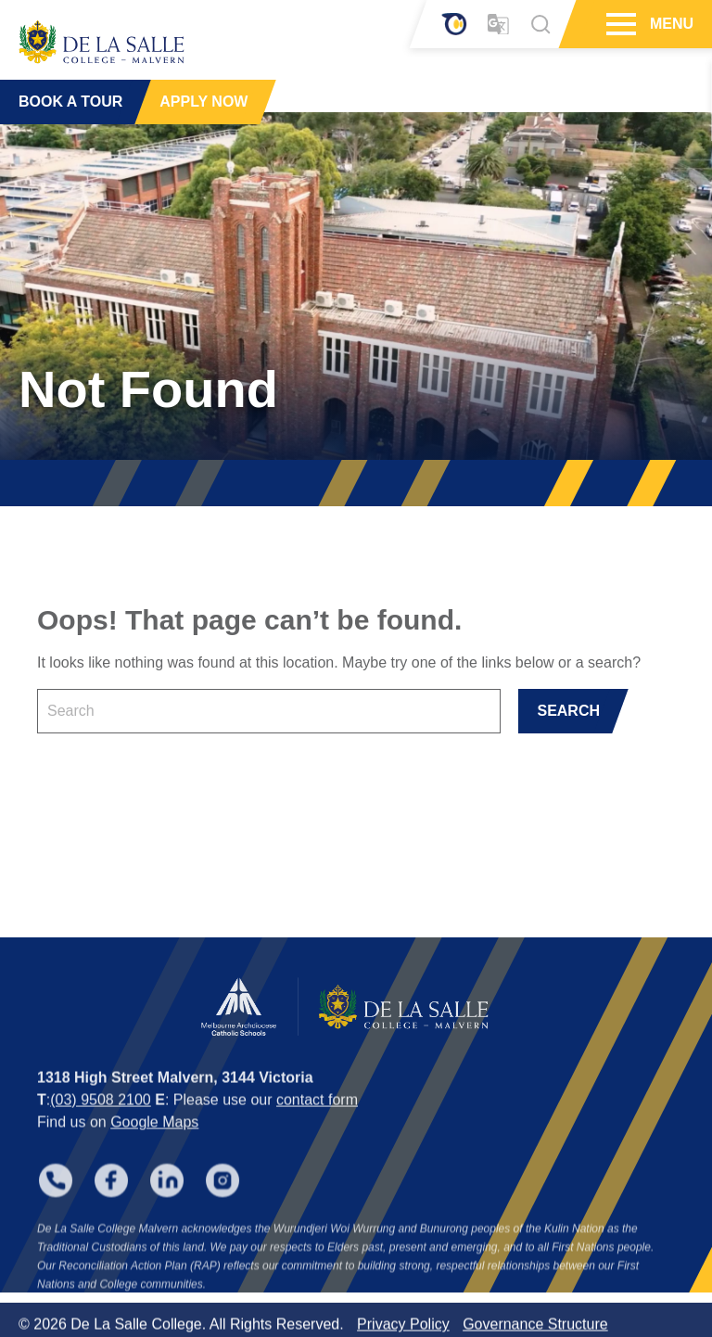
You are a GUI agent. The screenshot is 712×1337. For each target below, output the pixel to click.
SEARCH (568, 711)
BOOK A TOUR (70, 101)
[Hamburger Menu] (619, 24)
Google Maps (154, 1139)
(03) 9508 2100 (100, 1117)
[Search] (540, 24)
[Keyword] (269, 711)
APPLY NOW (203, 101)
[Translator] (498, 24)
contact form (317, 1117)
